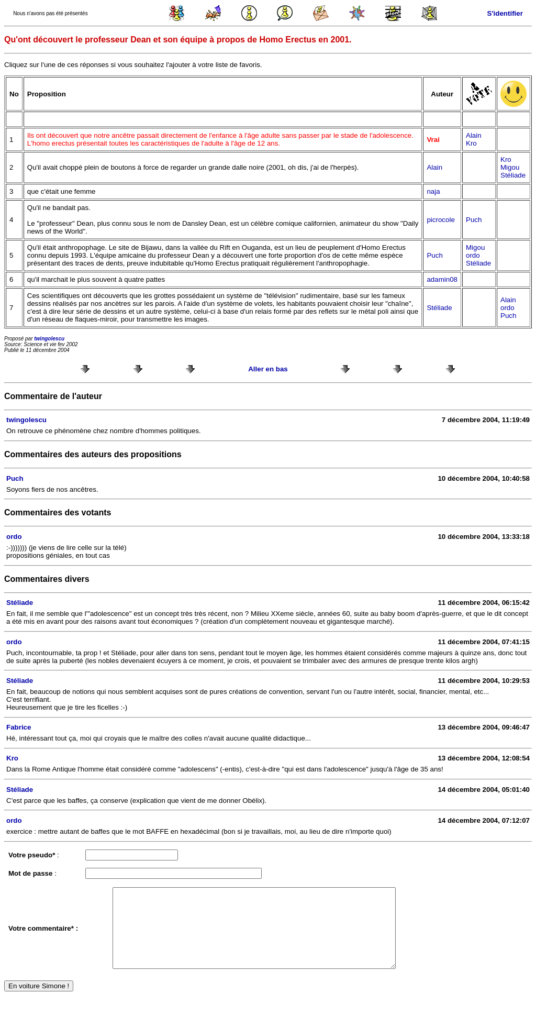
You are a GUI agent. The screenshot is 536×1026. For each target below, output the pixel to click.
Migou (509, 167)
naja (433, 191)
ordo (473, 255)
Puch (474, 220)
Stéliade (513, 175)
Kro (471, 143)
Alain (474, 135)
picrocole (440, 220)
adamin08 (442, 279)
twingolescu (49, 338)
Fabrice (18, 727)
